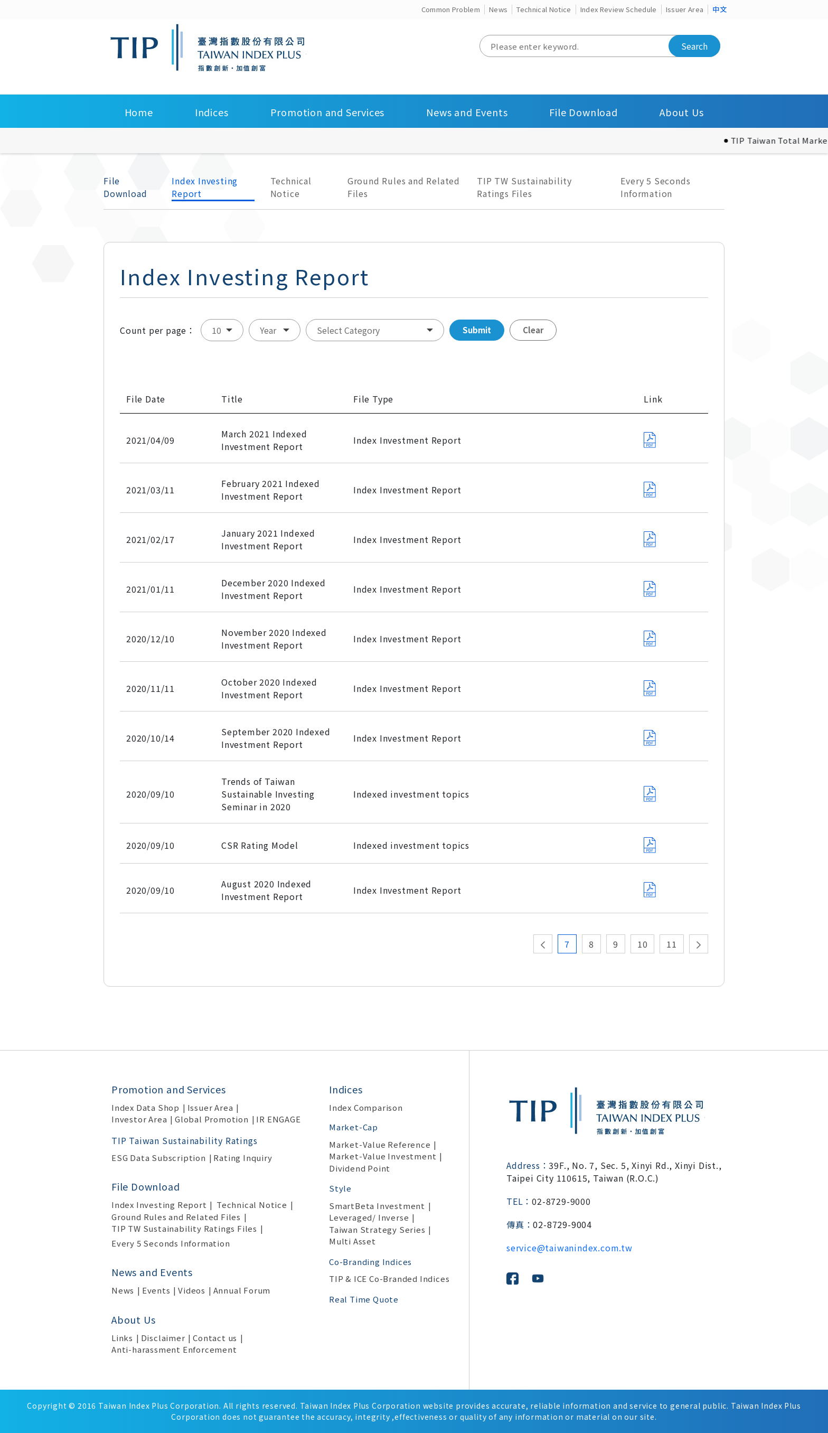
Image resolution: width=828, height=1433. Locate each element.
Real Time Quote (364, 1299)
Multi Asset (352, 1241)
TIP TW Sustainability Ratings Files (524, 187)
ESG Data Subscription (158, 1157)
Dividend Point (359, 1168)
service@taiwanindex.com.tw (569, 1247)
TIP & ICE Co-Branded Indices (389, 1278)
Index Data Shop (145, 1107)
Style (340, 1188)
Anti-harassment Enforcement (174, 1349)
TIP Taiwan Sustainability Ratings (184, 1140)
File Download (583, 112)
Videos (191, 1290)
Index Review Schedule (618, 9)
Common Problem (451, 9)
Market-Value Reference (380, 1144)
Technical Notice (543, 9)
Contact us (215, 1337)
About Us (681, 112)
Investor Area (139, 1119)
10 (642, 944)
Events (156, 1290)
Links (122, 1337)
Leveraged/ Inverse (369, 1217)
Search (694, 46)
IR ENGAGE (278, 1119)
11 (671, 944)
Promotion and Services (327, 112)
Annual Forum (242, 1290)
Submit (477, 329)
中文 (719, 9)
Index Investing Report (205, 187)
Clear (533, 329)
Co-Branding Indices (370, 1261)
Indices (212, 112)
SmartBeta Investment (377, 1205)
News (498, 9)
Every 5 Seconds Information (655, 187)
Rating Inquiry (242, 1157)
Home (139, 112)
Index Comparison (366, 1107)
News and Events (466, 112)
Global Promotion (212, 1119)
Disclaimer (163, 1337)
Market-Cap (353, 1126)
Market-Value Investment (382, 1156)
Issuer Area (685, 9)
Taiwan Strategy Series (377, 1229)
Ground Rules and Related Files (403, 187)
